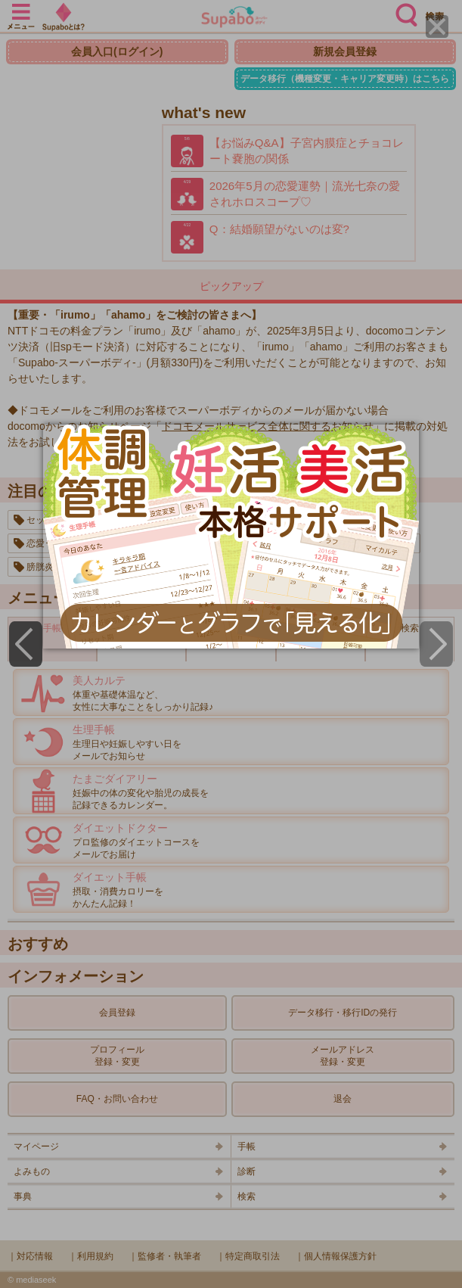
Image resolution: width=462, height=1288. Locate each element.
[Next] (436, 644)
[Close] (437, 26)
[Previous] (25, 644)
